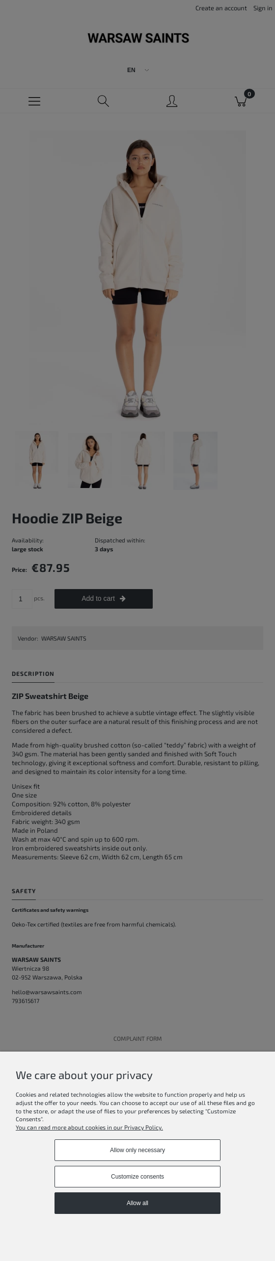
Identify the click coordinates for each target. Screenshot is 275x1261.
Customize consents (137, 1176)
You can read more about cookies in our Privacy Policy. (89, 1127)
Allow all (137, 1203)
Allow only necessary (137, 1150)
